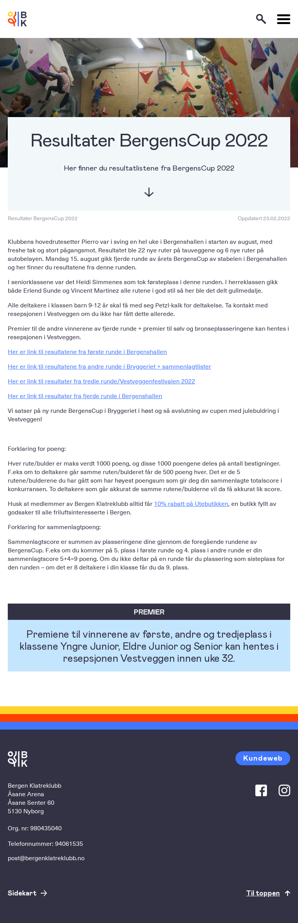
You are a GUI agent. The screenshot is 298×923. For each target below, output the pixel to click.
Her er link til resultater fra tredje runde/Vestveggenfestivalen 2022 (101, 380)
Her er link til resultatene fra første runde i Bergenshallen (87, 351)
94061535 (69, 843)
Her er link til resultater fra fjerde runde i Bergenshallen (85, 395)
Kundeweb (262, 757)
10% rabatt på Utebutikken (191, 503)
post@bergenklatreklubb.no (46, 857)
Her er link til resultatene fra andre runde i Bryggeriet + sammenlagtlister (109, 366)
